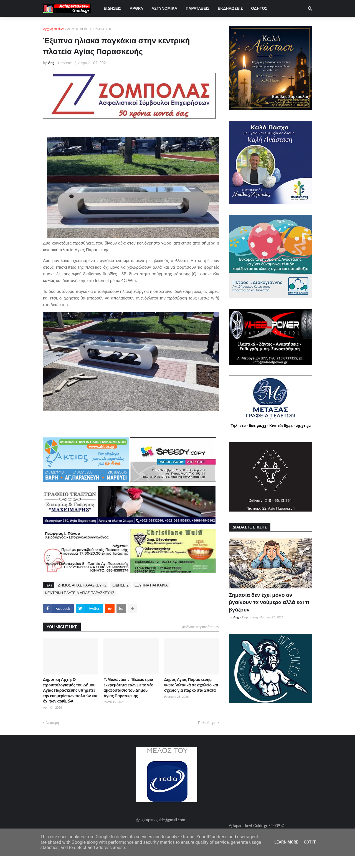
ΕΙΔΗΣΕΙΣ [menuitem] (112, 8)
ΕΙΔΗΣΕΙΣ (120, 585)
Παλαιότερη (207, 722)
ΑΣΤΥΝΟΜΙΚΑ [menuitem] (164, 8)
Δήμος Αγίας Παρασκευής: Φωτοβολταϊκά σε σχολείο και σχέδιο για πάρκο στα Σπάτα (191, 685)
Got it (310, 842)
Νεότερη (52, 722)
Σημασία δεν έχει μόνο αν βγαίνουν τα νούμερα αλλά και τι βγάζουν (269, 602)
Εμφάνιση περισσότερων (199, 627)
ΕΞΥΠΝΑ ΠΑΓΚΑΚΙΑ (151, 585)
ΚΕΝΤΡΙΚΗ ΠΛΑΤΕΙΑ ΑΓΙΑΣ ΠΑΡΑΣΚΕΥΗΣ (80, 592)
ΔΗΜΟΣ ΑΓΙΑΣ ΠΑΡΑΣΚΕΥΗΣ (89, 29)
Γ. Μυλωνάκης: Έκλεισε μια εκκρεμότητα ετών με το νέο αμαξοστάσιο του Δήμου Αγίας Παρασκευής (128, 687)
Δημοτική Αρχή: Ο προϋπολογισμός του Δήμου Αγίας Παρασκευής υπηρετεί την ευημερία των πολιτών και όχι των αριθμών (70, 690)
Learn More (286, 842)
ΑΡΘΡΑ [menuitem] (136, 8)
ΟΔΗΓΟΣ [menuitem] (259, 8)
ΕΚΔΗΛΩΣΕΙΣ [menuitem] (230, 8)
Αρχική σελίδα (53, 29)
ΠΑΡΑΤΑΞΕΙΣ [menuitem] (197, 8)
